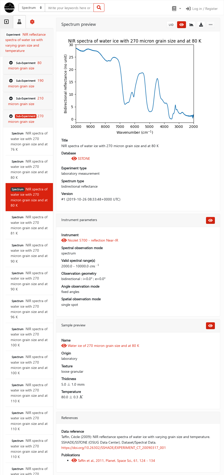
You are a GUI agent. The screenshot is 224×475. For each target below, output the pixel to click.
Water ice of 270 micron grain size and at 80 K (100, 345)
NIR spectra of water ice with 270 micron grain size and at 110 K (29, 392)
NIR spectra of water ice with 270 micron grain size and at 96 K (29, 308)
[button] (176, 8)
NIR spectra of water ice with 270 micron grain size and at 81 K (29, 224)
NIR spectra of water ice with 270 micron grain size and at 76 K (29, 141)
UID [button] (171, 24)
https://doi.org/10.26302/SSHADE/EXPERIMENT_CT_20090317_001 (113, 447)
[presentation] (94, 266)
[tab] (6, 21)
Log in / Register (201, 8)
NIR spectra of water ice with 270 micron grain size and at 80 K (29, 169)
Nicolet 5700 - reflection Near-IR (89, 240)
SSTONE (80, 158)
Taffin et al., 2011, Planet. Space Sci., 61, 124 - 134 (113, 460)
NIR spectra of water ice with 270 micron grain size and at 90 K (29, 253)
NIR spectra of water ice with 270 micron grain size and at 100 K (29, 336)
